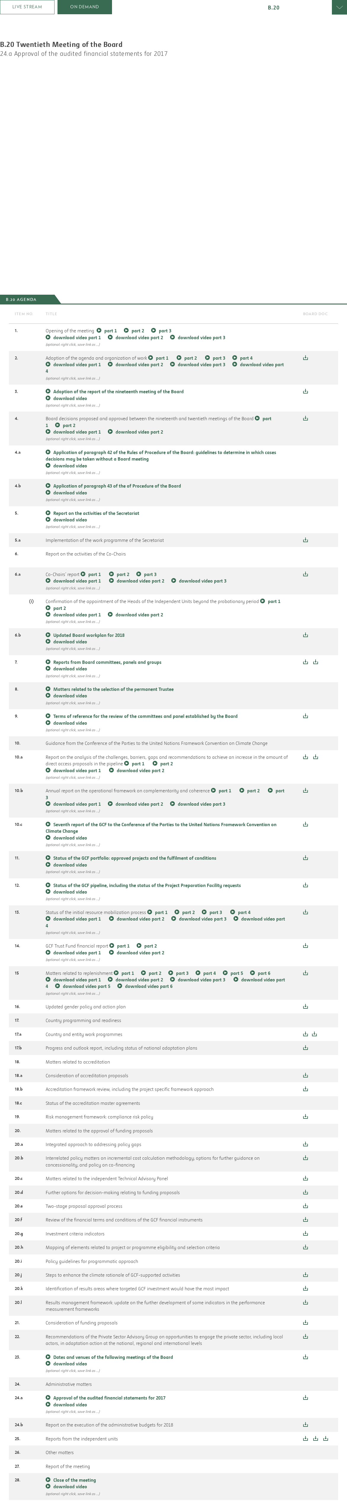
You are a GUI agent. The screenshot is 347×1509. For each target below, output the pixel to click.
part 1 (110, 331)
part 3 (165, 331)
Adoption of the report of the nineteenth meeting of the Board (118, 391)
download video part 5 (86, 986)
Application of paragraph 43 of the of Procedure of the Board (117, 486)
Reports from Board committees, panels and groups (107, 662)
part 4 (246, 358)
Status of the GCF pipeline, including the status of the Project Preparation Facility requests (147, 885)
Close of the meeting (74, 1480)
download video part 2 (139, 337)
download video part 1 (77, 337)
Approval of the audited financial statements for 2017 (109, 1398)
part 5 (237, 973)
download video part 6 (148, 986)
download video (70, 398)
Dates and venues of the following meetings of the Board (113, 1357)
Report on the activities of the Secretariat (96, 513)
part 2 (138, 331)
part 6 (264, 973)
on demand (84, 6)
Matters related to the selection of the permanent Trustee (113, 689)
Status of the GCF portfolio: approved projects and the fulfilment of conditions (134, 858)
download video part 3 (201, 337)
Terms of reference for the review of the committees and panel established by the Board (145, 716)
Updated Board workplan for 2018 (88, 635)
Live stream (27, 6)
